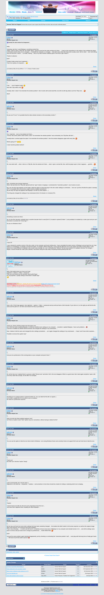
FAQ (29, 20)
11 (50, 593)
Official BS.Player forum (84, 584)
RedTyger (58, 591)
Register (15, 20)
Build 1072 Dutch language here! (50, 283)
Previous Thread (49, 555)
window (17, 552)
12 (51, 593)
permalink (94, 34)
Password (78, 18)
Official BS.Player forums (13, 16)
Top (96, 584)
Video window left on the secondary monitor (16, 568)
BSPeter (18, 262)
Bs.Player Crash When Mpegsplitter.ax (15, 566)
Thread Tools (72, 32)
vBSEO (56, 590)
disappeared (9, 552)
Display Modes (92, 32)
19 (61, 593)
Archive (93, 584)
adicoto (9, 106)
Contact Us (75, 584)
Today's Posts (65, 20)
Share (94, 66)
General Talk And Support (32, 16)
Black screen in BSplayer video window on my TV (17, 571)
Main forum (23, 16)
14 (54, 593)
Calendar (43, 20)
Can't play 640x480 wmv (12, 573)
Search (88, 20)
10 (48, 593)
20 (62, 593)
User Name (78, 16)
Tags (8, 549)
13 (52, 593)
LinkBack (64, 32)
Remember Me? (93, 16)
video (14, 552)
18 (59, 593)
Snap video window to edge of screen (15, 575)
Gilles (9, 37)
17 (58, 593)
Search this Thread (82, 32)
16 (57, 593)
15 (55, 593)
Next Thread (56, 555)
